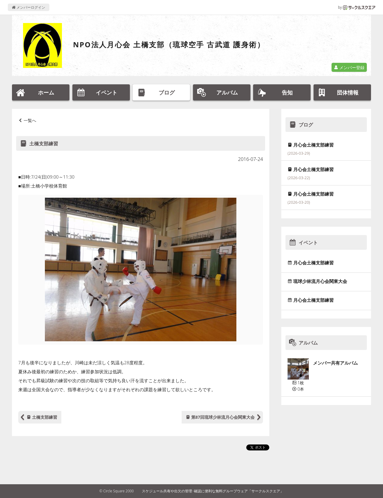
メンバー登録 (349, 67)
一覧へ (30, 120)
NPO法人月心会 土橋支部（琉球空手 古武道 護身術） (169, 44)
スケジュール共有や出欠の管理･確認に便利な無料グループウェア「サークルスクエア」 (213, 491)
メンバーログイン (28, 7)
